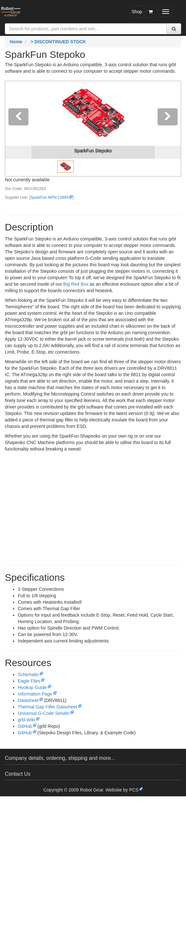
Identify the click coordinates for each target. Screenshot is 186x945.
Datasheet (28, 700)
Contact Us (17, 774)
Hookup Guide (32, 687)
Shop (137, 11)
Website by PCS (121, 789)
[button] (18, 128)
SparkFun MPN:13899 (49, 197)
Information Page (35, 693)
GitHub (25, 726)
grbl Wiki (26, 719)
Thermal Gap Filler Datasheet (47, 706)
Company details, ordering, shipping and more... (60, 758)
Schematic (28, 674)
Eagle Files (29, 681)
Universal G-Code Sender (44, 713)
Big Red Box (76, 284)
